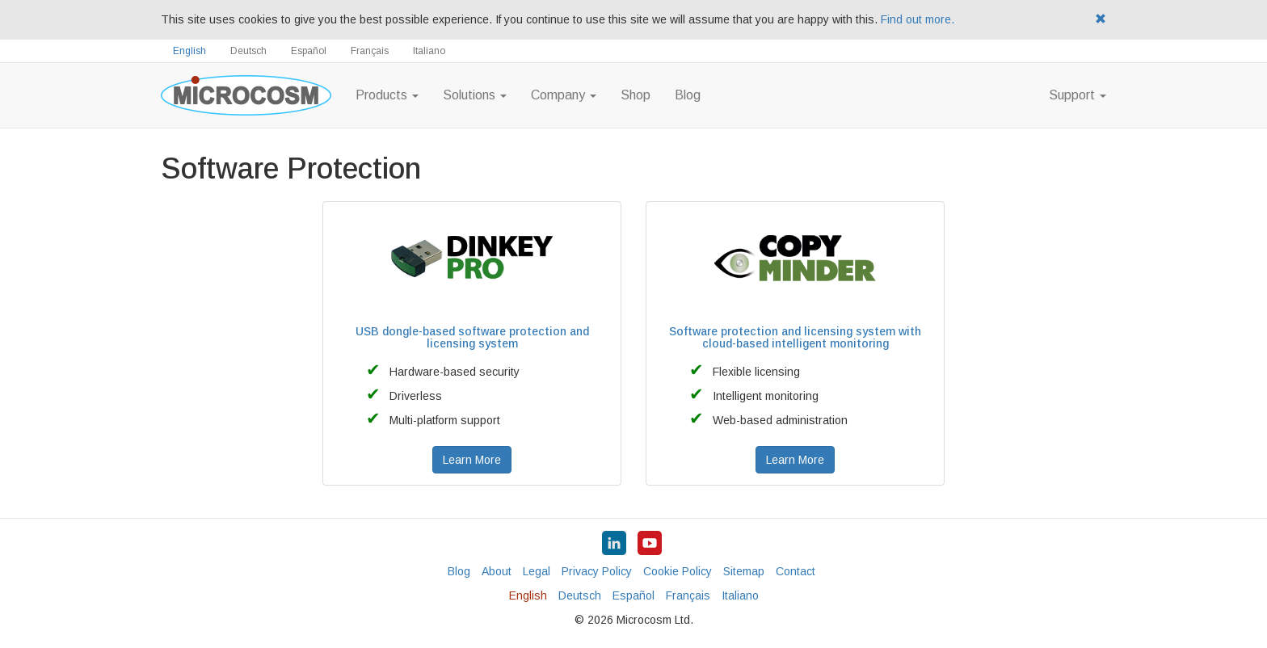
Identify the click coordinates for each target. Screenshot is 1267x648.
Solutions (475, 95)
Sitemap (743, 571)
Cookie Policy (677, 571)
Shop (635, 95)
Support (1077, 95)
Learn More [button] (472, 459)
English (189, 51)
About (496, 571)
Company (563, 95)
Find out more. (917, 19)
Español (308, 51)
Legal (536, 571)
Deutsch (248, 51)
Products (387, 95)
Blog (688, 95)
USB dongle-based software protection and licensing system (472, 337)
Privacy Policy (597, 571)
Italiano (429, 51)
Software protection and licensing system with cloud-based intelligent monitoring (795, 337)
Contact (795, 571)
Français (370, 51)
